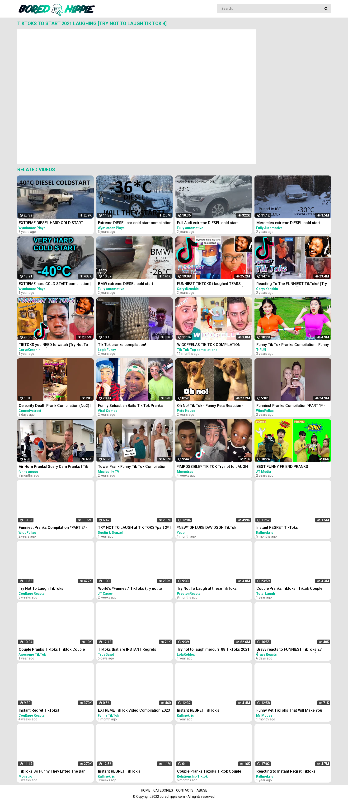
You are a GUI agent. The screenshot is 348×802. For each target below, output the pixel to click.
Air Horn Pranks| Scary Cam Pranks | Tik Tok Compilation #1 (53, 467)
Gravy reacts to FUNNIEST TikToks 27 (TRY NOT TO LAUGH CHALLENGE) (289, 650)
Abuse (202, 790)
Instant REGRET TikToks (277, 527)
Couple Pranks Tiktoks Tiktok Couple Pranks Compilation (209, 771)
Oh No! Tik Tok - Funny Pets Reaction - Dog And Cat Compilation (210, 406)
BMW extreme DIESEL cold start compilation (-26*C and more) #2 (127, 284)
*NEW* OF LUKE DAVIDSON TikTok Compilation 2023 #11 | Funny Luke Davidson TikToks (207, 528)
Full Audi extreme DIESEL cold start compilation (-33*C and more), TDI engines (207, 223)
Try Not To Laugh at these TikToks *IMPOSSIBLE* (207, 589)
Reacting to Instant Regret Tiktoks (285, 771)
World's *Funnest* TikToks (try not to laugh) (130, 589)
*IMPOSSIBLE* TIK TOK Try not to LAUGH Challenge (212, 467)
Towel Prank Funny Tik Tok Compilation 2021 (132, 467)
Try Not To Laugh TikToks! (41, 588)
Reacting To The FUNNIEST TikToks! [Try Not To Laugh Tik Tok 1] (291, 284)
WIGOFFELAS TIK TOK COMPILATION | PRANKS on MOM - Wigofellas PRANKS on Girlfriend (213, 345)
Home (145, 790)
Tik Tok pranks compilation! (122, 344)
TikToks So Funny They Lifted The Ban (52, 771)
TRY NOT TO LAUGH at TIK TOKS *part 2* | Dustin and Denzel (134, 528)
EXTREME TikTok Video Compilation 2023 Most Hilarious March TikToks (134, 711)
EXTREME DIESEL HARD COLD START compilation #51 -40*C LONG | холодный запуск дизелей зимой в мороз (54, 223)
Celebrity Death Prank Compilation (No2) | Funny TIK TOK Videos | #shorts (55, 406)
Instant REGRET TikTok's (198, 710)
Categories (163, 790)
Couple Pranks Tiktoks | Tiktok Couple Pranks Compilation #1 (289, 589)
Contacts (184, 790)
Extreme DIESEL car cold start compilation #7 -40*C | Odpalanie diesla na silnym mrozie (134, 223)
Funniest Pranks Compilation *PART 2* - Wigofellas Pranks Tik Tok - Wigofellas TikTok (53, 528)
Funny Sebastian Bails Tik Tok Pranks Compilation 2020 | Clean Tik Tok (130, 406)
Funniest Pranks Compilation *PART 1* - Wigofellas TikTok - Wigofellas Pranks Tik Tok (292, 406)
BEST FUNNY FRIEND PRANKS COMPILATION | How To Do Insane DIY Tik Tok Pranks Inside (292, 467)
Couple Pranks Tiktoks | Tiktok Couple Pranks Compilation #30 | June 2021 (52, 650)
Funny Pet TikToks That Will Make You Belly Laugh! (289, 711)
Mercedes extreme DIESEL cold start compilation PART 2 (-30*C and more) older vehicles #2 (288, 223)
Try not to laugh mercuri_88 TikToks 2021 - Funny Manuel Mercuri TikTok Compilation (213, 650)
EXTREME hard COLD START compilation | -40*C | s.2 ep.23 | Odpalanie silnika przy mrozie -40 (55, 284)
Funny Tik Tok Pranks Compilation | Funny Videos (292, 345)
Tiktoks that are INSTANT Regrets (127, 649)
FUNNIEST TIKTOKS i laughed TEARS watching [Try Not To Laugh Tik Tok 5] (210, 284)
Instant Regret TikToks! (39, 710)
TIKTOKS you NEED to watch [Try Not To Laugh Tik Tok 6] (53, 345)
